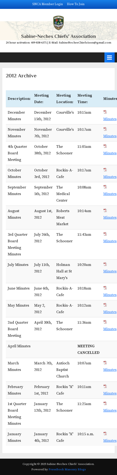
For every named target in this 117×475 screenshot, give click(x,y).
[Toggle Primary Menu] (109, 57)
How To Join (75, 4)
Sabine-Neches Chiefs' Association (58, 36)
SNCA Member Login (47, 4)
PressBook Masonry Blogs (67, 469)
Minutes (110, 119)
